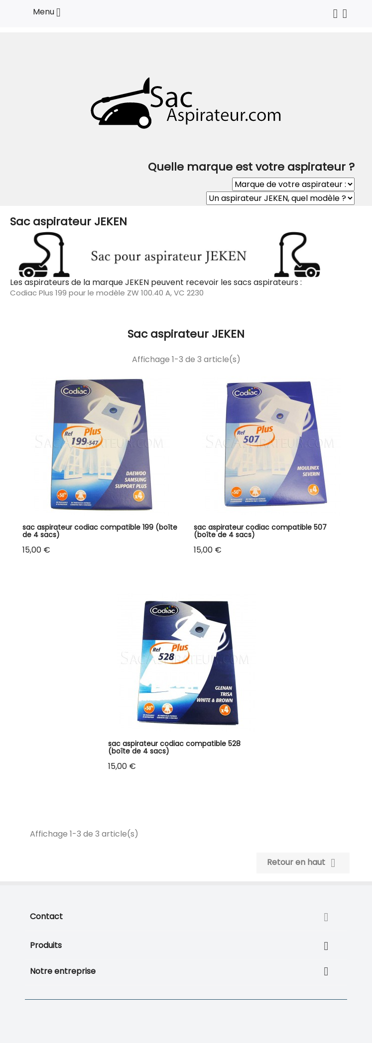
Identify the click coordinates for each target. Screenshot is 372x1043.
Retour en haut (303, 862)
